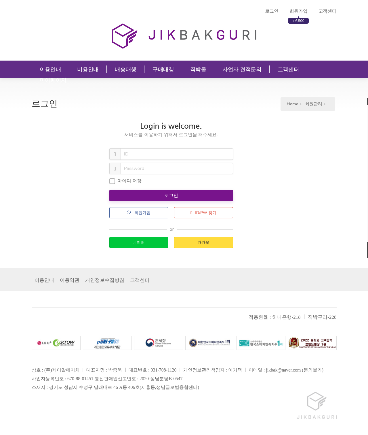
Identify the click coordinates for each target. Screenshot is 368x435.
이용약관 (69, 280)
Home (292, 104)
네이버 (139, 242)
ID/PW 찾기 (203, 212)
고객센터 (328, 11)
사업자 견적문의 (242, 69)
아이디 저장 (125, 181)
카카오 (203, 242)
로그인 (272, 11)
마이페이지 (53, 80)
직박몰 (198, 69)
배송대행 (125, 69)
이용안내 (50, 69)
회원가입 (298, 11)
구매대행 (163, 69)
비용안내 (88, 69)
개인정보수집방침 (104, 280)
